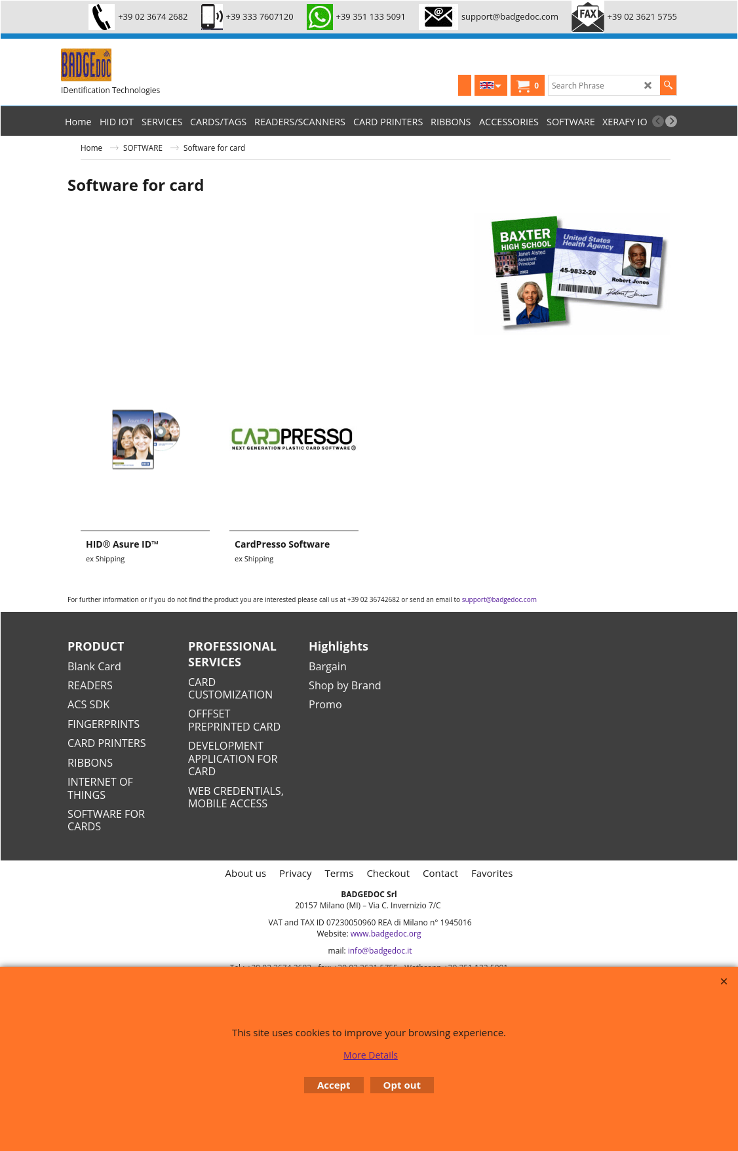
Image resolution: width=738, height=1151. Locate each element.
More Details (370, 1055)
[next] (671, 121)
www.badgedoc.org (386, 933)
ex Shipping (105, 558)
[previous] (658, 121)
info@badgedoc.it (380, 950)
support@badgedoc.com (499, 599)
